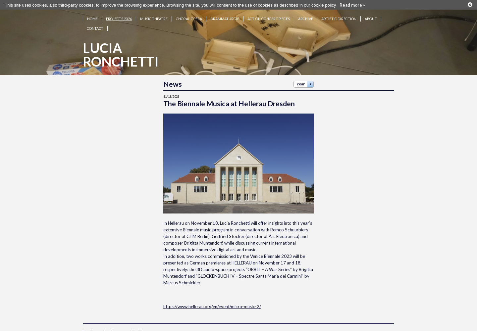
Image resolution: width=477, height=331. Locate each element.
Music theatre (154, 16)
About (371, 16)
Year (300, 81)
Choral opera (189, 16)
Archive (305, 16)
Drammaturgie (224, 16)
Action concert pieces (268, 16)
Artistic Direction (338, 16)
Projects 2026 (119, 16)
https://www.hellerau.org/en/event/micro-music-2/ (212, 304)
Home (92, 16)
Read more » (352, 4)
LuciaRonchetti (121, 52)
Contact (95, 26)
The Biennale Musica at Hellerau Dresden (229, 101)
